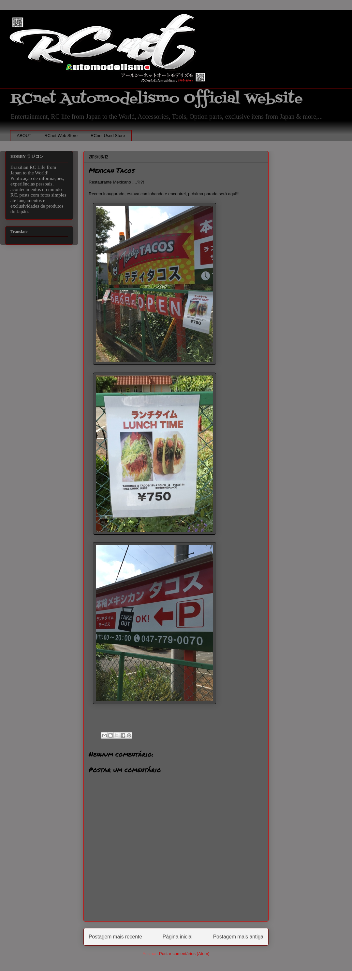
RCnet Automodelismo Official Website (156, 98)
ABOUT (24, 135)
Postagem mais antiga (238, 936)
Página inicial (178, 936)
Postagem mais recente (115, 936)
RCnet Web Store (61, 135)
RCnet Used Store (108, 135)
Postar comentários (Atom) (184, 953)
